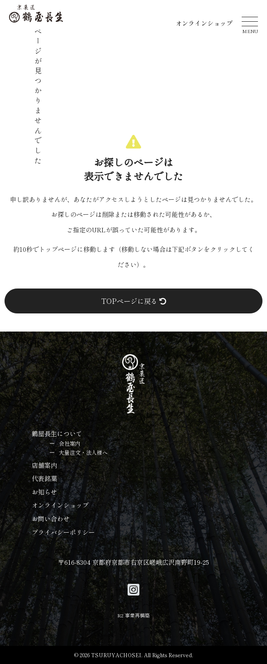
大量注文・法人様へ (83, 452)
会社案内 (70, 443)
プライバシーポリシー (63, 532)
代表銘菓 (44, 478)
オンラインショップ (204, 23)
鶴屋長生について (57, 433)
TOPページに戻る (133, 301)
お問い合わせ (51, 518)
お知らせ (44, 491)
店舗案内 (44, 465)
